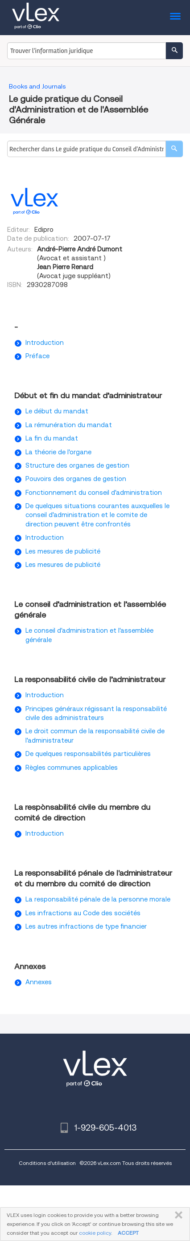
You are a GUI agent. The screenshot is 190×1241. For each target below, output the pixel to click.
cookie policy (95, 1233)
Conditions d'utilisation (47, 1163)
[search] (174, 149)
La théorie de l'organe (58, 452)
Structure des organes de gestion (77, 465)
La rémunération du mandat (68, 424)
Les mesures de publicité (62, 551)
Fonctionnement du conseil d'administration (93, 492)
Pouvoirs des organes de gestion (75, 478)
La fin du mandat (51, 438)
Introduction (44, 342)
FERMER (177, 1215)
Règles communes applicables (71, 767)
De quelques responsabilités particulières (88, 753)
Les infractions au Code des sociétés (82, 913)
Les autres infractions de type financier (86, 926)
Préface (37, 356)
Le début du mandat (56, 411)
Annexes (38, 982)
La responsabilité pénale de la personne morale (97, 899)
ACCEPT (128, 1233)
